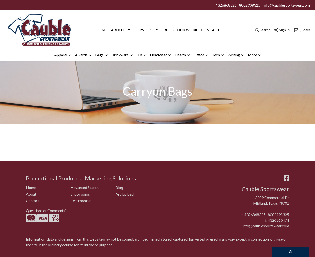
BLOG (168, 30)
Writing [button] (234, 55)
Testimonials (81, 200)
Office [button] (199, 55)
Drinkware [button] (119, 55)
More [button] (252, 55)
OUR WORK (187, 30)
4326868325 (226, 5)
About (31, 194)
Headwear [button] (158, 55)
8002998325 (249, 5)
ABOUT (117, 30)
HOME (101, 30)
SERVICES (144, 30)
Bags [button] (99, 55)
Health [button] (180, 55)
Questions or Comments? (46, 210)
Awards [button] (81, 55)
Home (31, 187)
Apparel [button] (60, 55)
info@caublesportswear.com (286, 5)
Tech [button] (216, 55)
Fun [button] (139, 55)
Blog (119, 187)
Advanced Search (85, 187)
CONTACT (210, 30)
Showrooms (80, 194)
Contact (32, 200)
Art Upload (125, 194)
